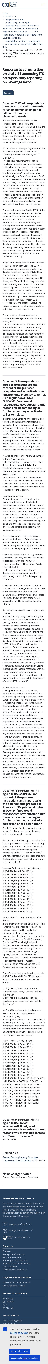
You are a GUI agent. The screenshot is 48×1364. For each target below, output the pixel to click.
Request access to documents (17, 1263)
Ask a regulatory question (15, 1260)
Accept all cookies (19, 1351)
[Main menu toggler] (42, 4)
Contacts (7, 1251)
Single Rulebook (13, 19)
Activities (10, 16)
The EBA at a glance (12, 1320)
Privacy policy (9, 1323)
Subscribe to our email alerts (16, 1282)
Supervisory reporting (16, 22)
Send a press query (12, 1257)
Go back (8, 92)
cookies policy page (19, 1333)
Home (5, 13)
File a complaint (10, 1266)
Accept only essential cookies (24, 1358)
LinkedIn (10, 1301)
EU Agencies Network (16, 1230)
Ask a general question (14, 1254)
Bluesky (9, 1298)
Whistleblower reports (13, 1269)
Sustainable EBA (16, 1237)
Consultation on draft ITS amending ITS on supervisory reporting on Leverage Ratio (23, 44)
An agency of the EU (15, 1224)
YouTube (10, 1307)
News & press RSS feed (14, 1285)
